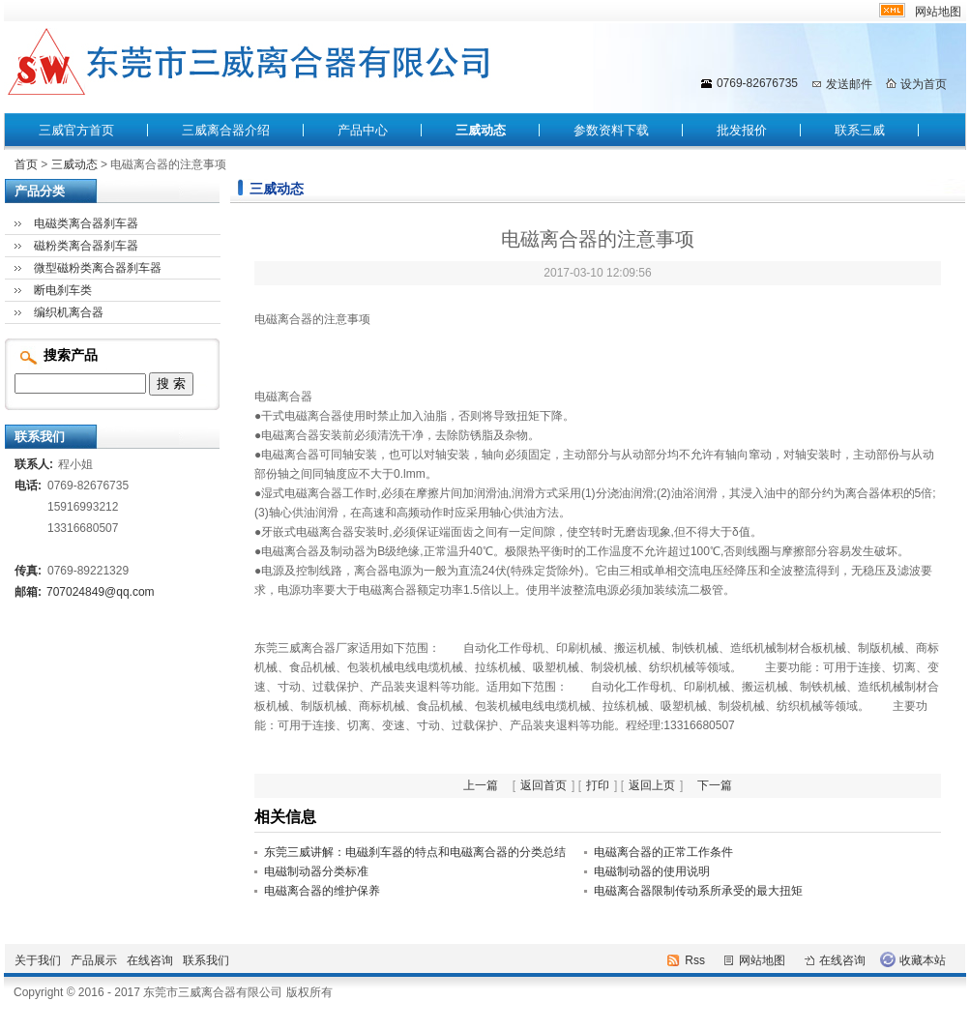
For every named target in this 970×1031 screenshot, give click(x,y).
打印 (597, 785)
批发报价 (742, 130)
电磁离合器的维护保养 (322, 891)
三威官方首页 (76, 130)
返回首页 (543, 785)
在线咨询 (150, 960)
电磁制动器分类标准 (316, 871)
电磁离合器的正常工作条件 (663, 852)
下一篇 (714, 785)
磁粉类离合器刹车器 (86, 245)
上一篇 (480, 785)
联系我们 (206, 960)
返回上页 (652, 785)
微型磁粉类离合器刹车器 (98, 268)
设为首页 (923, 84)
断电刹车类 (63, 290)
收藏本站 (922, 960)
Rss (695, 960)
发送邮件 (849, 84)
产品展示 (94, 960)
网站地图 (938, 11)
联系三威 (860, 130)
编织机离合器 (68, 312)
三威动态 (481, 130)
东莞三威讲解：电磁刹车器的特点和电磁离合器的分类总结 (415, 852)
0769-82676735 (757, 83)
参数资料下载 (611, 130)
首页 (26, 164)
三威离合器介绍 (226, 130)
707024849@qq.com (100, 592)
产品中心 (363, 130)
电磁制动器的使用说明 (652, 871)
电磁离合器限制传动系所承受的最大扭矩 (698, 891)
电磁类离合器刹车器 (86, 223)
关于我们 (38, 960)
